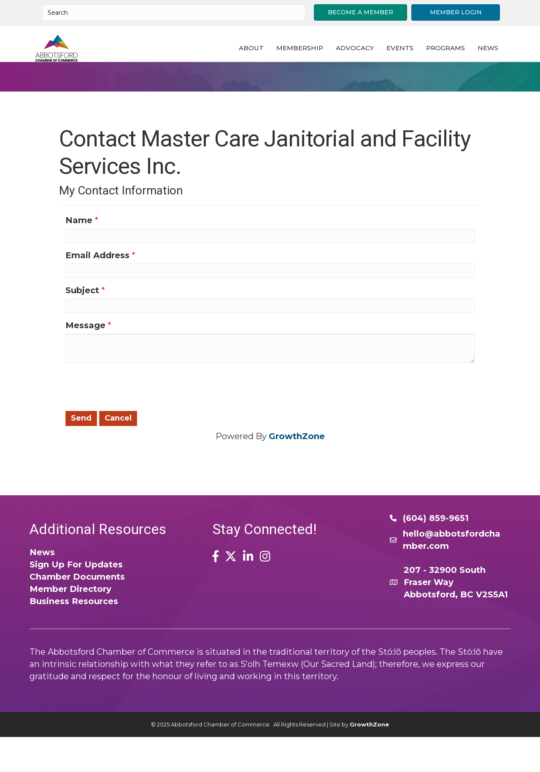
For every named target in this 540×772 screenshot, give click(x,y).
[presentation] (129, 421)
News (496, 61)
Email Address (97, 291)
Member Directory (70, 624)
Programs (454, 61)
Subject (82, 326)
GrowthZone (297, 472)
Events (408, 61)
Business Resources (74, 637)
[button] (360, 12)
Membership (308, 61)
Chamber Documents (77, 612)
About (259, 61)
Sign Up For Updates (76, 600)
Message (85, 361)
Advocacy (363, 61)
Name (78, 256)
